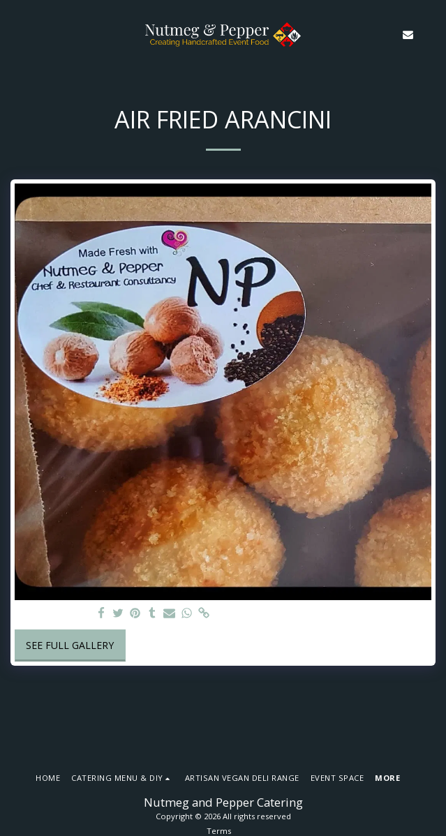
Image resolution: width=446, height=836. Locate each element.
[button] (15, 34)
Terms (219, 831)
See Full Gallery (70, 645)
